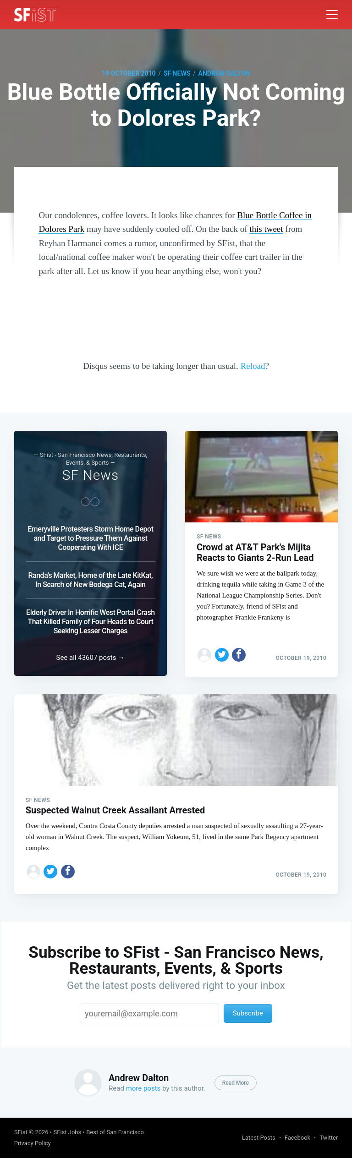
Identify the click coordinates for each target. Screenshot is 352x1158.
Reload (253, 366)
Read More (235, 1083)
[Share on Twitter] (222, 651)
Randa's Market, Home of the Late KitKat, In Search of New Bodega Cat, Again (90, 578)
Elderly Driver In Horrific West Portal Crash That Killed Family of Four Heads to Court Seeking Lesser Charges (90, 619)
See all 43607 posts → (90, 656)
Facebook (297, 1137)
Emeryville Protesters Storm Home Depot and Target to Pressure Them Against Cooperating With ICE (90, 536)
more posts (143, 1088)
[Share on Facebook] (239, 651)
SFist (21, 1132)
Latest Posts (258, 1137)
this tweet (266, 229)
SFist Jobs (67, 1132)
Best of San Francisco (115, 1132)
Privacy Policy (32, 1143)
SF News (177, 73)
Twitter (328, 1137)
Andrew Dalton (224, 73)
